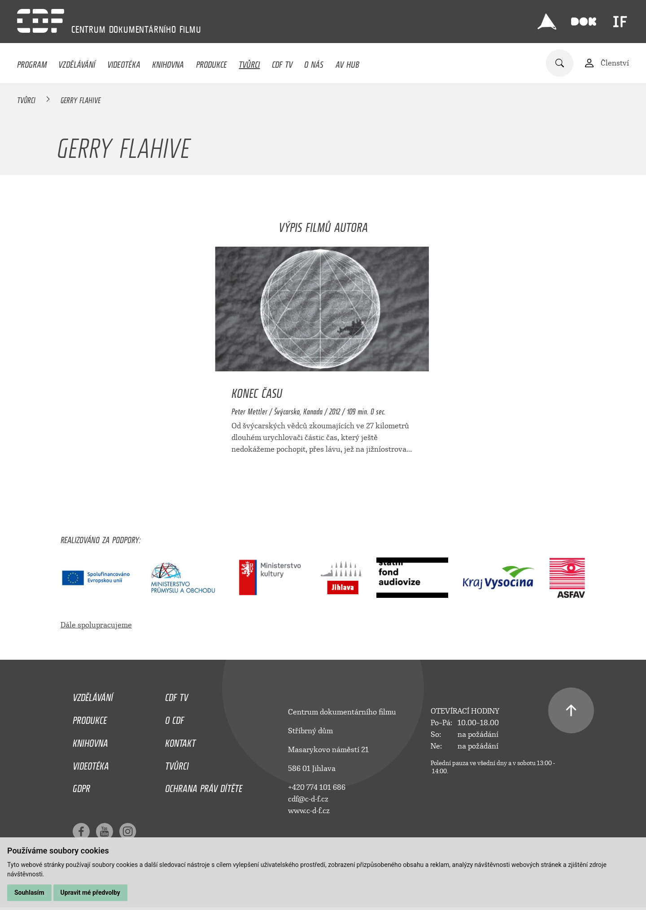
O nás (313, 62)
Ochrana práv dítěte (203, 786)
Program (32, 62)
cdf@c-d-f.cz (308, 799)
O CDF (174, 718)
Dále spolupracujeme (96, 625)
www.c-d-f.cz (309, 810)
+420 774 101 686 (316, 787)
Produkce (211, 62)
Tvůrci (249, 62)
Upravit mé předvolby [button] (90, 892)
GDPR (81, 786)
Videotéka (123, 62)
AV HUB (347, 62)
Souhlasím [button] (29, 892)
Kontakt (180, 740)
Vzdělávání (76, 62)
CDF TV (282, 62)
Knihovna (168, 62)
